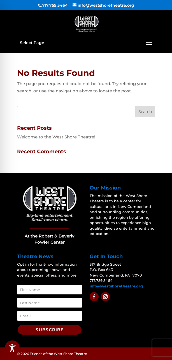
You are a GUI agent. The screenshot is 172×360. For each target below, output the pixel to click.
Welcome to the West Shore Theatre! (56, 137)
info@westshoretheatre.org (116, 286)
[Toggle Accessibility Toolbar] (12, 348)
